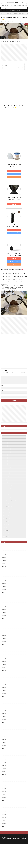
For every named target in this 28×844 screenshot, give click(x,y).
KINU (15, 10)
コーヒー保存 (6, 503)
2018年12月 (4, 803)
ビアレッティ (7, 10)
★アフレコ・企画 (7, 449)
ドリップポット (6, 518)
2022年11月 (4, 667)
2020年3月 (4, 759)
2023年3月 (4, 655)
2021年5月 (4, 719)
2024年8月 (4, 606)
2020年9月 (4, 742)
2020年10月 (4, 739)
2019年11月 (4, 771)
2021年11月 (4, 702)
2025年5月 (4, 580)
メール (2, 390)
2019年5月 (4, 788)
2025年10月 (4, 566)
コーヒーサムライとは (16, 838)
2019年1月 (4, 800)
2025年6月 (4, 577)
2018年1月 (4, 823)
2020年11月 (4, 736)
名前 (2, 385)
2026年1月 (4, 557)
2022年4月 (4, 687)
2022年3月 (4, 690)
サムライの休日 (6, 512)
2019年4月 (4, 791)
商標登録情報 (8, 838)
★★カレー (6, 437)
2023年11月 (4, 632)
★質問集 (5, 464)
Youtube (11, 5)
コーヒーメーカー (7, 497)
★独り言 (5, 461)
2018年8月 (4, 814)
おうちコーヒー (16, 21)
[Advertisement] (14, 85)
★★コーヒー (6, 440)
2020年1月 (4, 765)
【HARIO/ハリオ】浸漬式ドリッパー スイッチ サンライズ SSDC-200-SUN (14, 166)
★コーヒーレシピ (7, 452)
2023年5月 (4, 650)
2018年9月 (4, 811)
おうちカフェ (18, 10)
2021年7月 (4, 713)
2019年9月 (4, 777)
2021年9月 (4, 707)
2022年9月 (4, 673)
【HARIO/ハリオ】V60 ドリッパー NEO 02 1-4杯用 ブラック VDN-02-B (14, 199)
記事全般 (2, 5)
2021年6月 (4, 716)
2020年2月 (4, 762)
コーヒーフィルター (7, 491)
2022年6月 (4, 681)
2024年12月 (4, 595)
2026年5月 (4, 546)
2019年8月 (4, 780)
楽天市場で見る (14, 204)
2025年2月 (4, 589)
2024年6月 (4, 612)
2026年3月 (4, 551)
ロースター (6, 533)
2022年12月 (4, 664)
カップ (5, 479)
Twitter (15, 5)
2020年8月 (4, 745)
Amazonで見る (14, 176)
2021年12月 (4, 699)
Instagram (19, 5)
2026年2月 (4, 554)
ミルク (5, 527)
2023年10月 (4, 635)
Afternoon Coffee (7, 467)
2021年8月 (4, 710)
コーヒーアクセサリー (7, 485)
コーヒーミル (6, 494)
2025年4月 (4, 583)
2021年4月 (4, 722)
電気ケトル (6, 536)
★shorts (7, 13)
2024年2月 (4, 624)
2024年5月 (4, 615)
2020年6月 (4, 751)
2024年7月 (4, 609)
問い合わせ (24, 838)
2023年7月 (4, 644)
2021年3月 (4, 725)
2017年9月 (4, 826)
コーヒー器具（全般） (7, 506)
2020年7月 (4, 748)
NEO (8, 21)
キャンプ (5, 482)
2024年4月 (4, 618)
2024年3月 (4, 621)
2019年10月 (4, 774)
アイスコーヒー (6, 473)
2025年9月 (4, 569)
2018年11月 (4, 806)
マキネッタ (2, 10)
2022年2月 (4, 693)
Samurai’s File (6, 470)
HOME (3, 13)
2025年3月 (4, 586)
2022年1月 (4, 696)
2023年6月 (4, 647)
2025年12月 (4, 560)
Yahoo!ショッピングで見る (14, 232)
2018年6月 (4, 820)
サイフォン (6, 509)
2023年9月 (4, 638)
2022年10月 (4, 670)
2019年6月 (4, 785)
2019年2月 (4, 797)
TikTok (23, 5)
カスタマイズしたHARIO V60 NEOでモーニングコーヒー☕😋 (12, 68)
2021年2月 (4, 728)
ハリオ (20, 21)
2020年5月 (4, 754)
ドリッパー (6, 515)
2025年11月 (4, 563)
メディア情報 (6, 530)
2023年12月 (4, 629)
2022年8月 (4, 676)
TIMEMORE (12, 10)
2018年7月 (4, 817)
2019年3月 (4, 794)
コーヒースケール (7, 488)
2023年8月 (4, 641)
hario (6, 21)
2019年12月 (4, 768)
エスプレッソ (6, 476)
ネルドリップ (6, 521)
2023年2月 (4, 658)
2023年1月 (4, 661)
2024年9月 (4, 603)
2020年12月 (4, 733)
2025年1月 (4, 592)
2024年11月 (4, 598)
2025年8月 (4, 572)
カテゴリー (6, 5)
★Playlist (5, 443)
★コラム (5, 458)
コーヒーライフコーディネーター (9, 500)
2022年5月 (4, 684)
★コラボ (5, 455)
